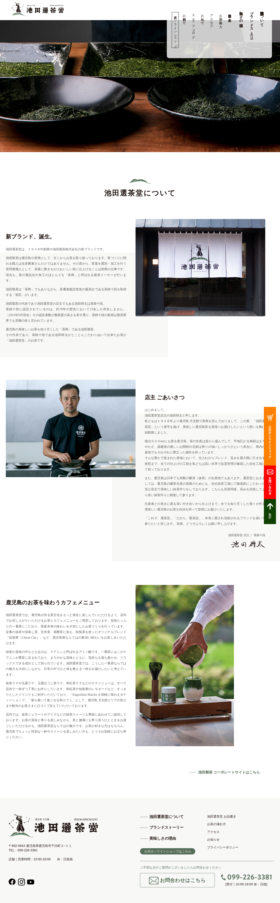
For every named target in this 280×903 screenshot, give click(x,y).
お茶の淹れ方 (220, 17)
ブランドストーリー (252, 23)
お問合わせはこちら (177, 880)
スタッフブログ (193, 24)
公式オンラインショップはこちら (167, 851)
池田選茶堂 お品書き (229, 16)
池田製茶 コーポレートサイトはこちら (229, 772)
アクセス (211, 19)
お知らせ (202, 17)
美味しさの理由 (241, 15)
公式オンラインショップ (175, 30)
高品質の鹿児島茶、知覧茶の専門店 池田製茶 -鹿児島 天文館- (37, 9)
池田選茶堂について (262, 17)
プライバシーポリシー (222, 847)
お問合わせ (184, 17)
